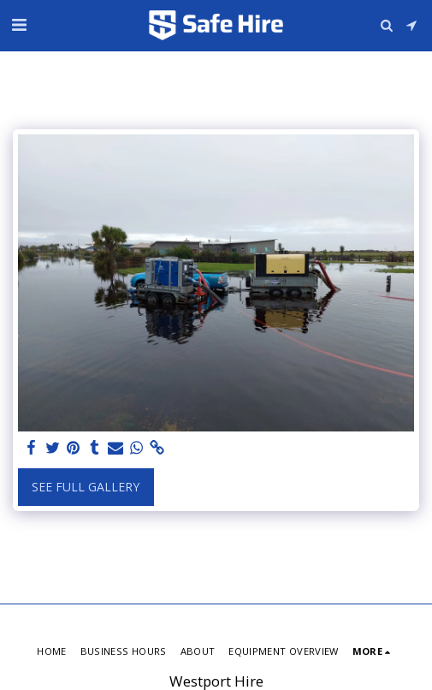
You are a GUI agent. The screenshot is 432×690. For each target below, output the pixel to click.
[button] (18, 24)
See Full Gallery (85, 487)
